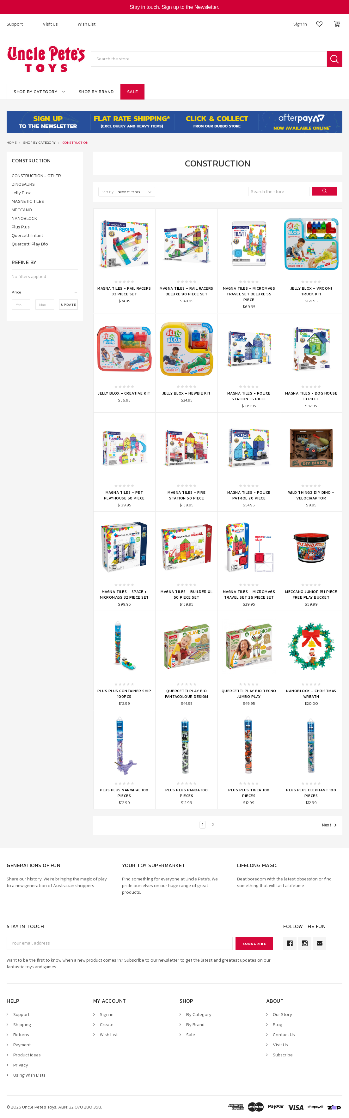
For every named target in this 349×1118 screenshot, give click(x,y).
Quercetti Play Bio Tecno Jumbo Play (249, 693)
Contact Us (284, 1034)
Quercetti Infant (27, 235)
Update (68, 304)
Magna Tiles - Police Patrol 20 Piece (249, 495)
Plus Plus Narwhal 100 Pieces (124, 793)
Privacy (20, 1064)
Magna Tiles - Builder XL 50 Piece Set (186, 594)
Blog (277, 1024)
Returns (21, 1034)
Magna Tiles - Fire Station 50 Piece (186, 495)
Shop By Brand (96, 91)
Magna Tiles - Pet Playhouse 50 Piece (124, 495)
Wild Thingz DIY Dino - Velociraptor (311, 495)
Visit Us (50, 24)
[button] (45, 292)
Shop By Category (39, 91)
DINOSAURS (23, 184)
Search (334, 58)
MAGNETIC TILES (28, 201)
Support (15, 24)
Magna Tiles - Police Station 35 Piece (249, 396)
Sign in (106, 1014)
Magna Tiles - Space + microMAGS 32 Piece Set (124, 594)
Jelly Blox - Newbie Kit (186, 393)
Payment (22, 1044)
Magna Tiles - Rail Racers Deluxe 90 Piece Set (186, 291)
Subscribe (283, 1054)
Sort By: (108, 191)
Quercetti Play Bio (30, 244)
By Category (198, 1014)
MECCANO (22, 210)
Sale (132, 91)
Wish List (86, 24)
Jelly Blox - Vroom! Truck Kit (311, 291)
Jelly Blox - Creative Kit (124, 393)
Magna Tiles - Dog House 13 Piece (311, 396)
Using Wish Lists (29, 1075)
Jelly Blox (21, 193)
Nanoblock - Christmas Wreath (311, 693)
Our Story (282, 1014)
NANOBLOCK (24, 218)
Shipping (22, 1024)
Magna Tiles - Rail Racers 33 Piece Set (124, 291)
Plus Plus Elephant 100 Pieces (311, 793)
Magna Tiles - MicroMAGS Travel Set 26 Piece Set (249, 594)
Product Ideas (27, 1054)
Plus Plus (21, 227)
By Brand (195, 1024)
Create (106, 1024)
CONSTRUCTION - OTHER (36, 175)
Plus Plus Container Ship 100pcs (124, 693)
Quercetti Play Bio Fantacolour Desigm (186, 693)
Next (329, 825)
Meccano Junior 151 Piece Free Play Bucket (311, 594)
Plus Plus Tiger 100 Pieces (249, 793)
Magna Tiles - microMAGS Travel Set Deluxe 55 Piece (249, 294)
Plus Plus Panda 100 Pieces (186, 793)
